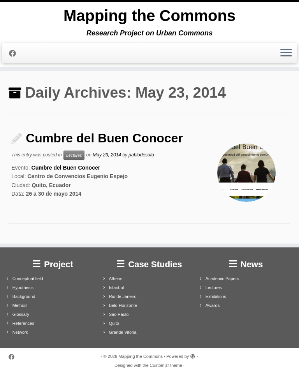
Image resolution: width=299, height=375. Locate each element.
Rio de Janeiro (123, 296)
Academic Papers (222, 278)
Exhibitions (216, 296)
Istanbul (116, 287)
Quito (114, 323)
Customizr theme (166, 365)
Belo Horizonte (123, 305)
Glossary (20, 314)
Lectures (74, 155)
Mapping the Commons (149, 15)
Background (23, 296)
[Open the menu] (286, 53)
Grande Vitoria (123, 332)
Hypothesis (22, 287)
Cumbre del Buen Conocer (104, 138)
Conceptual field (27, 278)
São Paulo (119, 314)
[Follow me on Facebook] (15, 54)
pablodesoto (141, 155)
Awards (213, 305)
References (23, 323)
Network (20, 332)
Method (19, 305)
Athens (115, 278)
